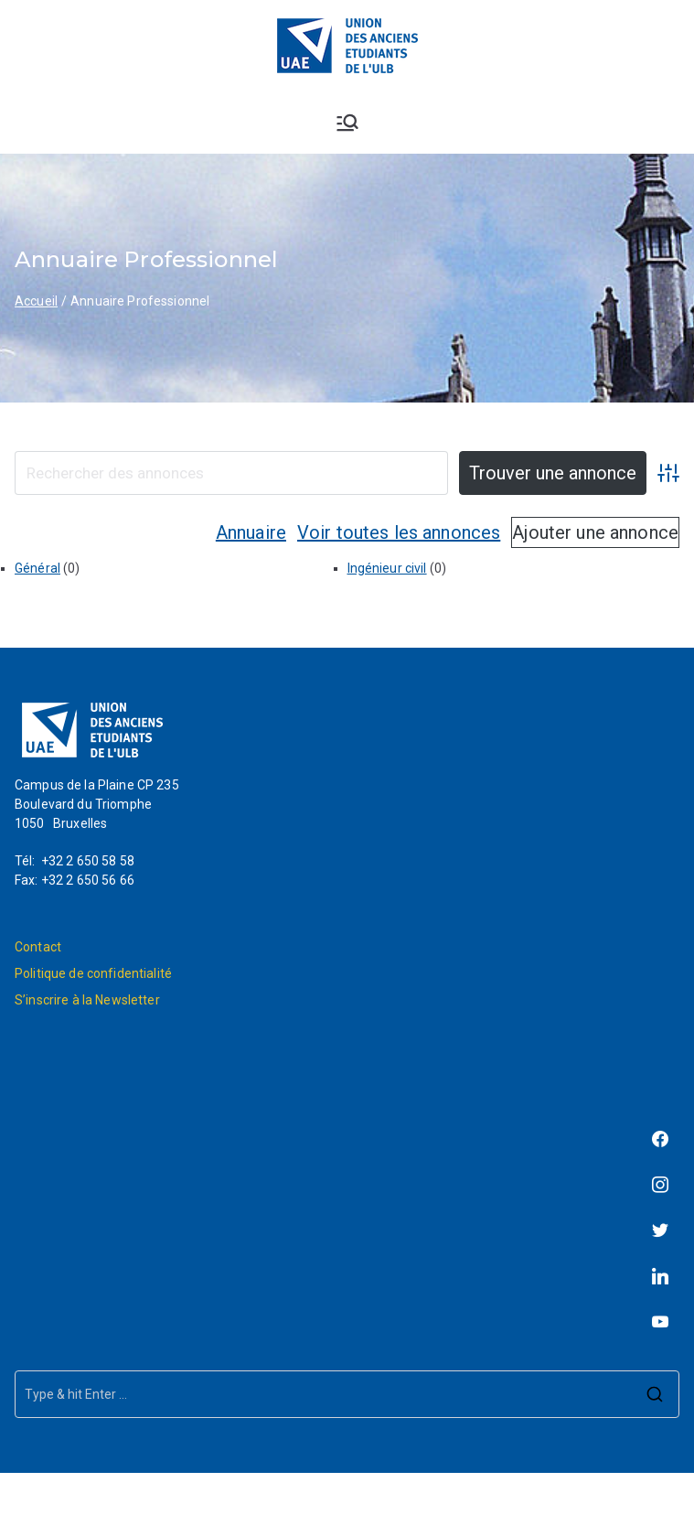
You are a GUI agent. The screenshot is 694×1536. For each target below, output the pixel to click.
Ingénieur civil (387, 568)
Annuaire (251, 532)
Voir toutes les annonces (398, 532)
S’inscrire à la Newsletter (87, 1000)
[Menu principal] (347, 122)
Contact (38, 947)
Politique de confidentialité (93, 973)
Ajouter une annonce (595, 532)
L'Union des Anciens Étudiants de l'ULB (398, 1504)
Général (37, 568)
